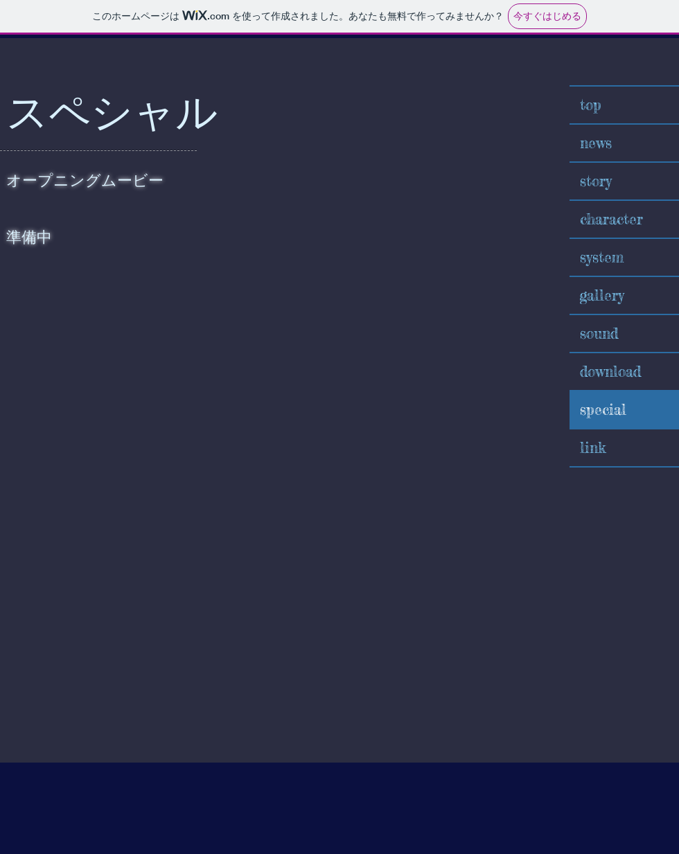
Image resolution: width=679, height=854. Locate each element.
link (593, 447)
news (596, 143)
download (610, 371)
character (611, 219)
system (602, 257)
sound (599, 333)
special (603, 409)
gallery (602, 295)
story (596, 181)
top (590, 105)
